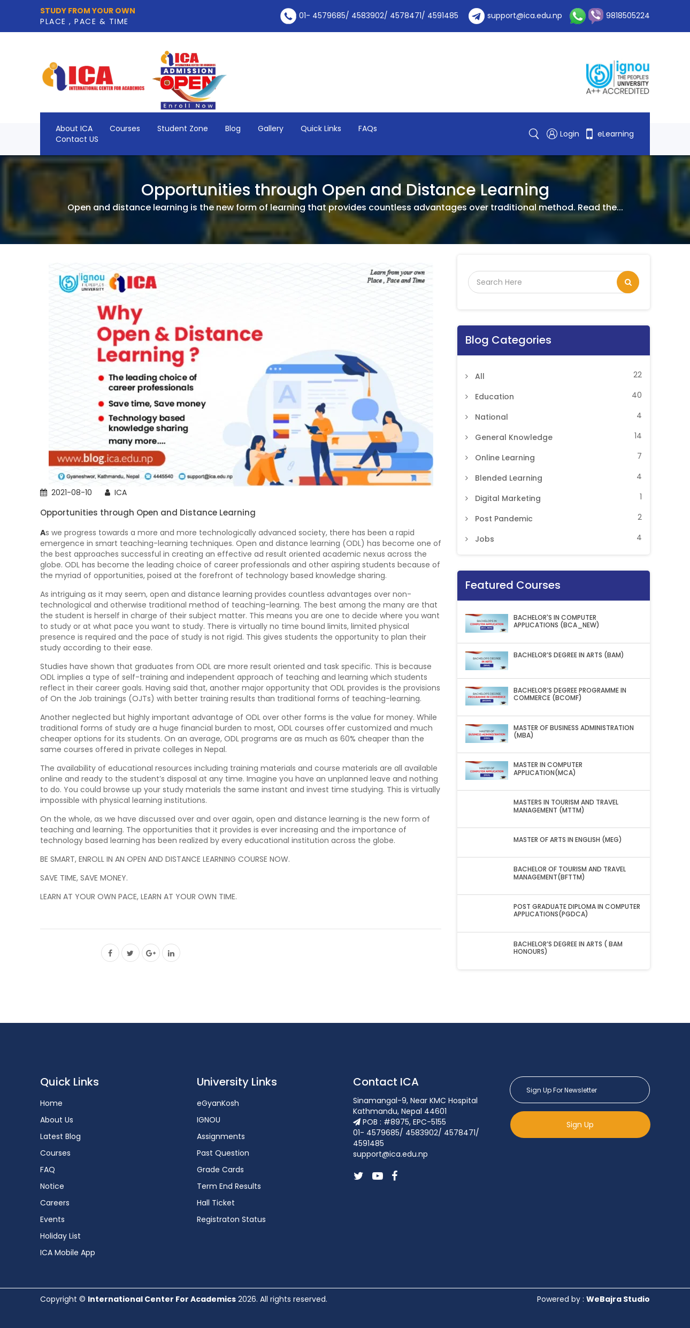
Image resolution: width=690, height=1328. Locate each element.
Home (51, 1103)
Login (564, 133)
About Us (56, 1119)
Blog (233, 128)
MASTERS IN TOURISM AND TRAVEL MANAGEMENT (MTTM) (565, 806)
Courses (125, 128)
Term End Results (229, 1186)
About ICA (74, 128)
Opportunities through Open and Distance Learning (148, 513)
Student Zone (182, 128)
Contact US (77, 139)
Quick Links (321, 128)
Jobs (484, 539)
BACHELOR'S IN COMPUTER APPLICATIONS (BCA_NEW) (556, 621)
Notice (52, 1186)
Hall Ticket (216, 1202)
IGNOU (208, 1119)
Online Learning (505, 457)
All (480, 376)
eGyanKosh (218, 1103)
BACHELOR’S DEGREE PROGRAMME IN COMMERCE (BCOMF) (569, 694)
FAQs (367, 128)
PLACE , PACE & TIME (87, 16)
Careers (55, 1202)
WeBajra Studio (618, 1299)
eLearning (609, 133)
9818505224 (618, 15)
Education (494, 396)
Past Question (223, 1153)
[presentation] (591, 1164)
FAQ (47, 1169)
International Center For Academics (162, 1299)
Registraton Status (231, 1219)
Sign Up (580, 1124)
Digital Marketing (508, 498)
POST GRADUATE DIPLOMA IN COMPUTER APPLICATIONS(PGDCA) (576, 911)
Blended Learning (508, 478)
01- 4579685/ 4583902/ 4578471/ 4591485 (369, 15)
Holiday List (60, 1236)
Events (52, 1219)
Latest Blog (60, 1136)
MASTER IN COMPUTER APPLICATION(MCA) (547, 769)
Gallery (270, 128)
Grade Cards (220, 1169)
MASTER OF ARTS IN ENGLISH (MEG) (567, 840)
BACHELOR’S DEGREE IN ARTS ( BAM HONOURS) (568, 948)
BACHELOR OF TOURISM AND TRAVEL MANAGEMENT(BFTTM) (569, 873)
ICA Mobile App (67, 1252)
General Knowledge (514, 437)
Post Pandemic (504, 518)
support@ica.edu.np (515, 15)
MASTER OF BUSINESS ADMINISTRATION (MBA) (573, 732)
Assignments (221, 1136)
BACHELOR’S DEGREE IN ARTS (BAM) (568, 655)
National (491, 417)
